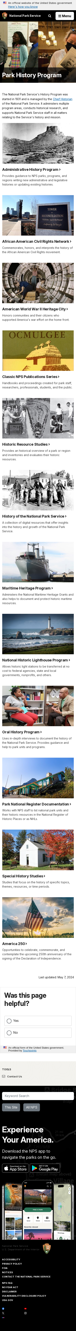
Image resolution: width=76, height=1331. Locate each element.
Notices (7, 1272)
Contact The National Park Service (26, 1276)
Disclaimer (9, 1291)
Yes (16, 1021)
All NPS (31, 1107)
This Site (11, 1107)
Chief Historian (62, 99)
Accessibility (11, 1259)
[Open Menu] (65, 16)
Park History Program (31, 75)
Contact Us (12, 1076)
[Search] (38, 1096)
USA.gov (7, 1300)
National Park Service (15, 1246)
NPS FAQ (7, 1283)
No (15, 1032)
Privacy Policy (12, 1263)
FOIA (4, 1268)
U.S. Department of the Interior (21, 1249)
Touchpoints (29, 1050)
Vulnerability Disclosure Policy (24, 1295)
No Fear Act (10, 1287)
